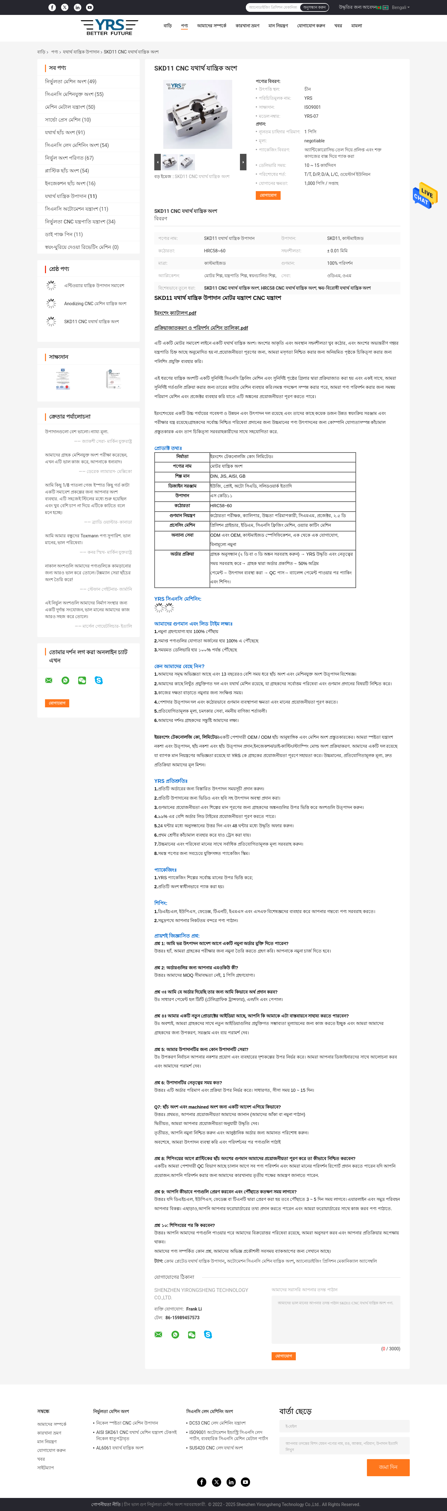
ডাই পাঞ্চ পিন (59, 234)
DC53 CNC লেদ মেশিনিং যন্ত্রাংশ (217, 1423)
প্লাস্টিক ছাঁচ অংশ (62, 171)
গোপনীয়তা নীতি (105, 1504)
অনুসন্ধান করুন (314, 7)
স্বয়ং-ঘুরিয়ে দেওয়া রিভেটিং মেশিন (78, 247)
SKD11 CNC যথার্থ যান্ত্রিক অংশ (91, 321)
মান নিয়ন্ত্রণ (278, 25)
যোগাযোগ (268, 195)
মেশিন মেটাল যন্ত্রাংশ (65, 107)
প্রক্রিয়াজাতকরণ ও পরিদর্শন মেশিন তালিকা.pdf (201, 328)
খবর (338, 25)
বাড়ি (168, 25)
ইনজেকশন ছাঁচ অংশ (65, 183)
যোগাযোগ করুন (311, 25)
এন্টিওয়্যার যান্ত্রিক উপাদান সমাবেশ (94, 285)
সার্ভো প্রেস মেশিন (63, 120)
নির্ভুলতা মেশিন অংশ (65, 82)
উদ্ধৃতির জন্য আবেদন (358, 7)
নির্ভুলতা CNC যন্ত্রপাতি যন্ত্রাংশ (75, 222)
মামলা (356, 25)
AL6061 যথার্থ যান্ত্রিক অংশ (119, 1447)
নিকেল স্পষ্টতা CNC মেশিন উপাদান (127, 1423)
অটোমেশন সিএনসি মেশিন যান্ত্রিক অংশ (260, 1261)
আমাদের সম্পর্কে (211, 25)
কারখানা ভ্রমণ (247, 25)
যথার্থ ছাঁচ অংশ (60, 132)
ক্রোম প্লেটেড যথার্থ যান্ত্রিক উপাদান (194, 1261)
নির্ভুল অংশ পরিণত (64, 158)
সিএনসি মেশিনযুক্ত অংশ (69, 94)
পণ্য (184, 25)
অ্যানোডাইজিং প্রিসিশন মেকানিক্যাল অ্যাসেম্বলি (336, 1261)
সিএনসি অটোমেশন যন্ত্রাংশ (71, 209)
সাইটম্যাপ (45, 1467)
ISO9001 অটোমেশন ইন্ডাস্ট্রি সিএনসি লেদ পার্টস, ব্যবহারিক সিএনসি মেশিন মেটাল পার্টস (228, 1435)
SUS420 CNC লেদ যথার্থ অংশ (216, 1447)
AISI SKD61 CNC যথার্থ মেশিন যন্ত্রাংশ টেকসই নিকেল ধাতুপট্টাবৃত (136, 1435)
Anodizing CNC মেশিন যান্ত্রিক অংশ (95, 303)
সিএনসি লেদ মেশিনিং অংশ (72, 145)
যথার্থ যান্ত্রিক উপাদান (81, 51)
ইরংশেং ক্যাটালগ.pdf (175, 313)
